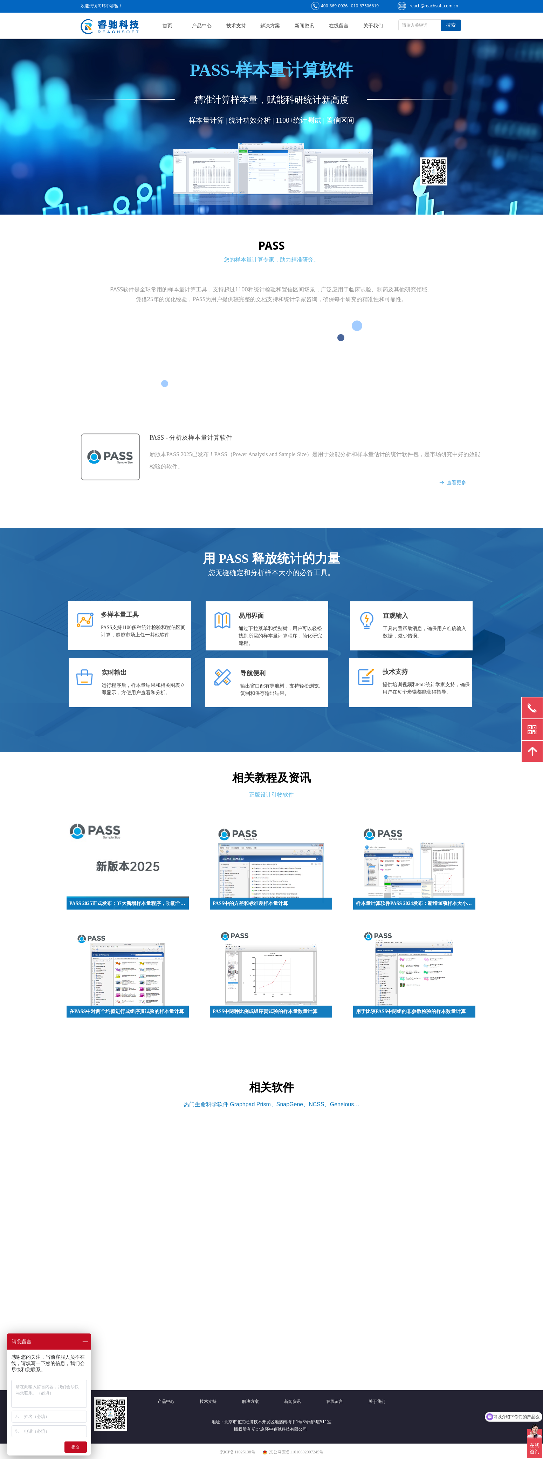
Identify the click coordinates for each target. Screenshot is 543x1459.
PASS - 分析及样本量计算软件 (191, 437)
